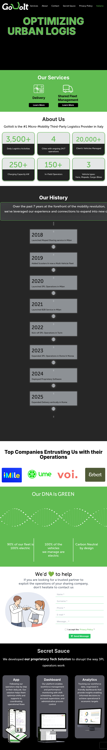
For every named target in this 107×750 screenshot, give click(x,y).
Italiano (99, 6)
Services (34, 6)
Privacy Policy (85, 6)
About (45, 6)
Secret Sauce (69, 6)
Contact (55, 6)
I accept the (73, 629)
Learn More (39, 105)
